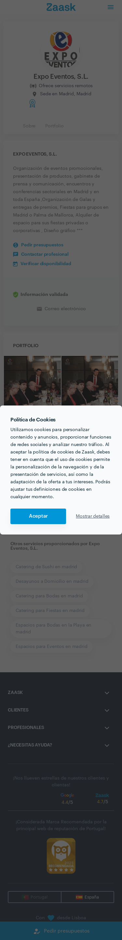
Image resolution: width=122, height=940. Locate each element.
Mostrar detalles (93, 516)
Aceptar (38, 516)
